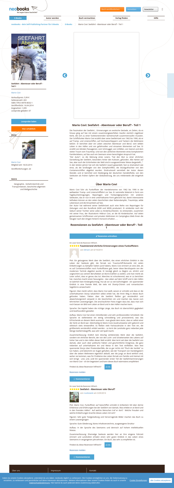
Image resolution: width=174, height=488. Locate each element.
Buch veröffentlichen (111, 9)
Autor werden (52, 18)
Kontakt (92, 470)
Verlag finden (121, 18)
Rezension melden (78, 372)
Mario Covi (15, 92)
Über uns (16, 470)
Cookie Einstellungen (138, 480)
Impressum (56, 470)
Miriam (87, 250)
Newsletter (150, 9)
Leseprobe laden (28, 121)
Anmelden (132, 9)
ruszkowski (88, 393)
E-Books (18, 18)
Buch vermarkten (87, 18)
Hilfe (156, 18)
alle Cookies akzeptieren (160, 480)
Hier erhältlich (28, 129)
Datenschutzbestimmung (39, 483)
